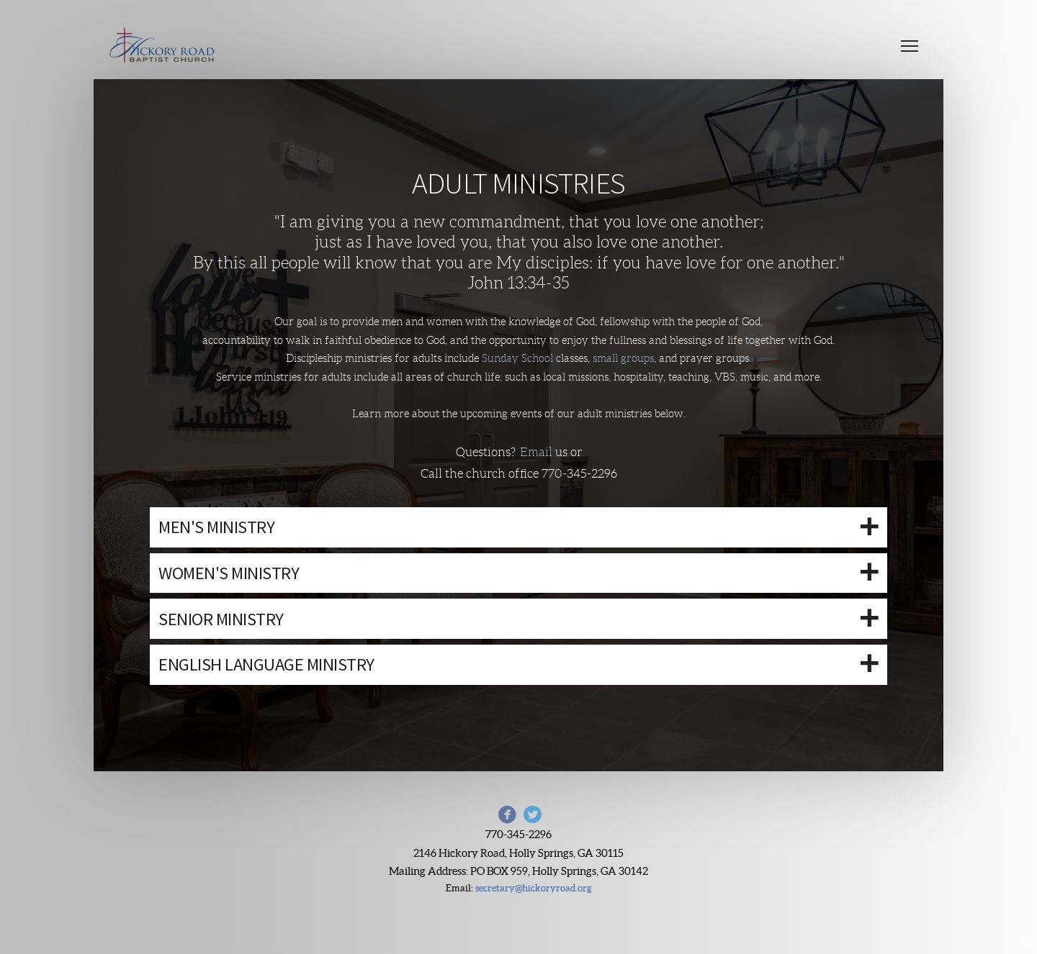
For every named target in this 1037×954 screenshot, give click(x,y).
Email (537, 452)
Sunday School (519, 358)
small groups (623, 358)
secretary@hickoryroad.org (533, 888)
